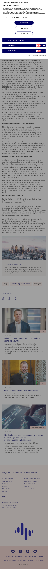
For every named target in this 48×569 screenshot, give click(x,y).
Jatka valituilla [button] (24, 28)
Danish (4, 5)
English (17, 5)
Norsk (8, 5)
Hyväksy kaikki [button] (24, 23)
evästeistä (10, 18)
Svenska (12, 5)
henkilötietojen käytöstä (20, 18)
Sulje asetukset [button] (23, 33)
